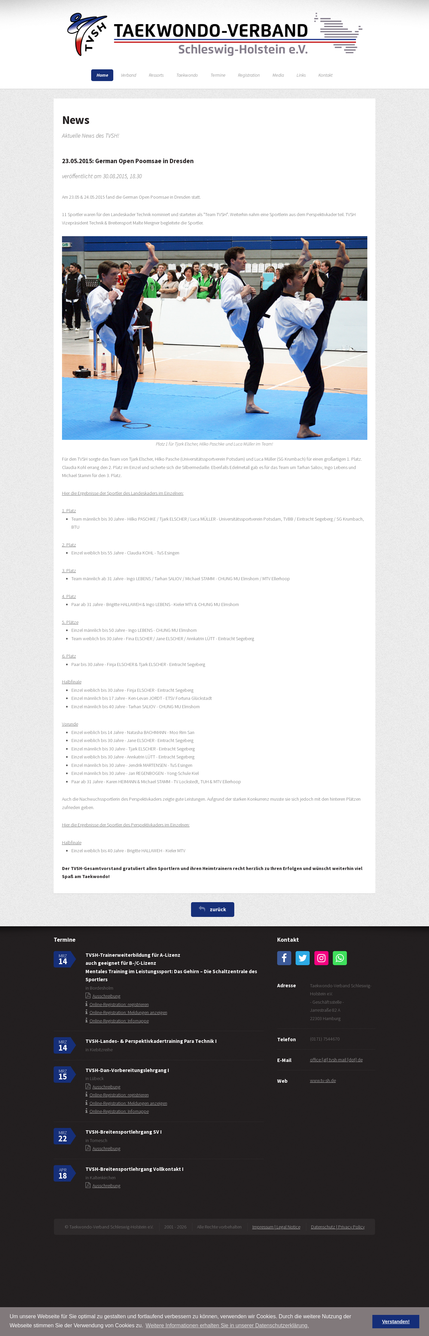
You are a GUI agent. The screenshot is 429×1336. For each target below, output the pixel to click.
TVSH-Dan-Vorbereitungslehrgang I (127, 1070)
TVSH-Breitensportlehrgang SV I (123, 1132)
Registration (249, 75)
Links (301, 75)
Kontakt (325, 75)
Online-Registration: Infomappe (119, 1021)
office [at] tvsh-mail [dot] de (336, 1060)
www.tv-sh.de (323, 1080)
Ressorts (156, 75)
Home (102, 75)
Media (278, 75)
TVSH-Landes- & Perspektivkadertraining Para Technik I (151, 1041)
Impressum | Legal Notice (276, 1227)
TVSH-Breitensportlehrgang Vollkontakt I (134, 1169)
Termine (218, 75)
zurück (218, 909)
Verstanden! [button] (396, 1321)
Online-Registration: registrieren (119, 1004)
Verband (128, 75)
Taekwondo (187, 75)
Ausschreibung (106, 996)
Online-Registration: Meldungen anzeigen (128, 1012)
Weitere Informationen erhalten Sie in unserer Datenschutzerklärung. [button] (227, 1325)
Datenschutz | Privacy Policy (338, 1227)
